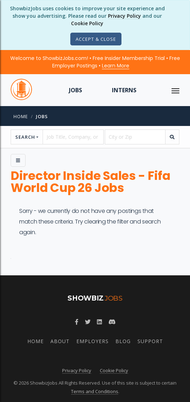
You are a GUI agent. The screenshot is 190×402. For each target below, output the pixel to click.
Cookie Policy (87, 23)
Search (25, 137)
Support (150, 341)
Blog (123, 341)
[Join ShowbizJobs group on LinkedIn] (99, 322)
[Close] (95, 39)
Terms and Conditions (94, 391)
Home (20, 116)
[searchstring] (73, 137)
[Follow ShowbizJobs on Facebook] (76, 322)
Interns (124, 90)
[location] (135, 137)
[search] (172, 137)
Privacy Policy (124, 15)
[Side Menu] (18, 160)
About (60, 341)
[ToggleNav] (175, 90)
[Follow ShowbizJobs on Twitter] (88, 322)
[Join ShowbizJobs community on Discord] (111, 322)
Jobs (75, 90)
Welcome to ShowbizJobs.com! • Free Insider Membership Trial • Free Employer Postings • (95, 62)
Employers (92, 341)
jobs (42, 116)
